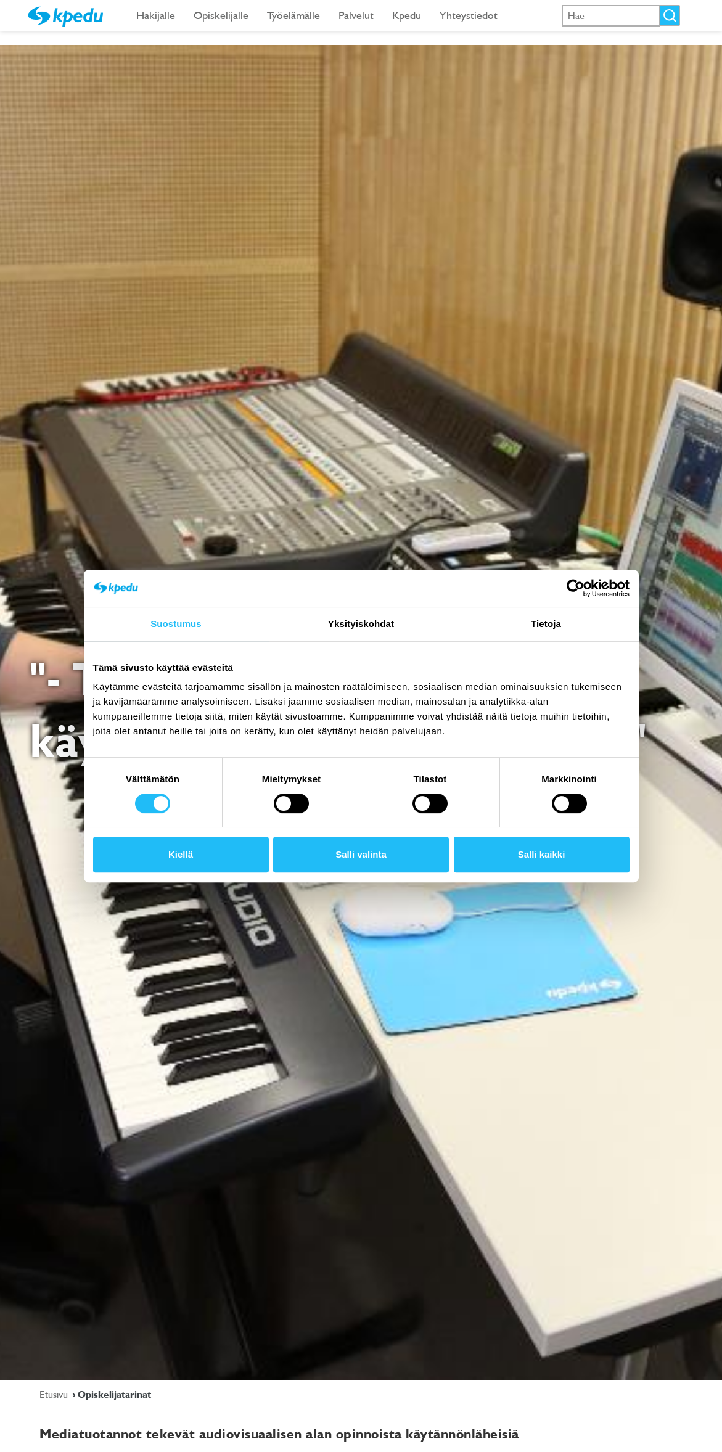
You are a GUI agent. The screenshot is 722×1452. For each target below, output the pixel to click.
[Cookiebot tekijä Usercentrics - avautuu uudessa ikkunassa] (576, 588)
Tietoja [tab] (546, 623)
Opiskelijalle (221, 15)
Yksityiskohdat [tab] (361, 623)
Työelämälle (293, 15)
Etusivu (54, 1394)
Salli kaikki (541, 854)
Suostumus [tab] (176, 623)
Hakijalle (155, 15)
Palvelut (356, 15)
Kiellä (180, 854)
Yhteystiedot (469, 15)
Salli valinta (361, 854)
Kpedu (406, 15)
